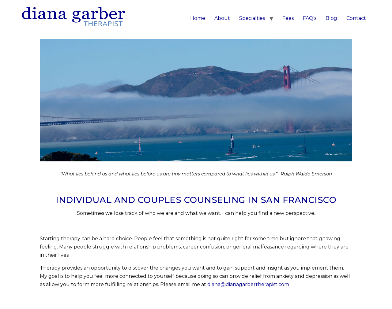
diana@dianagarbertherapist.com (248, 284)
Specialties (252, 18)
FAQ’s (309, 18)
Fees (288, 18)
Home (197, 18)
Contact (356, 18)
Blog (331, 18)
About (222, 18)
